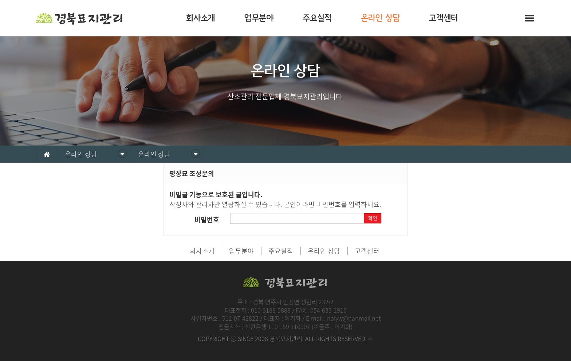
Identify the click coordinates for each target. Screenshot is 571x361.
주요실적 (317, 18)
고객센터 (443, 18)
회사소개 (200, 18)
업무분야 (258, 18)
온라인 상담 (380, 18)
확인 (372, 218)
